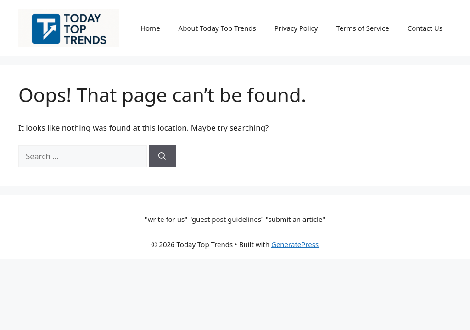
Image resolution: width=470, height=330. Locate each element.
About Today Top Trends (217, 28)
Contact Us (425, 28)
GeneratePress (295, 244)
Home (150, 28)
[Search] (162, 156)
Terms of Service (362, 28)
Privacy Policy (296, 28)
